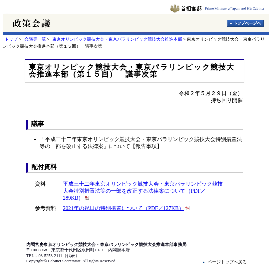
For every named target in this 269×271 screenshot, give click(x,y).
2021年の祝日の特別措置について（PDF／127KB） (123, 208)
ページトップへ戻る (227, 262)
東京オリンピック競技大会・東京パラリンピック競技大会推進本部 (117, 39)
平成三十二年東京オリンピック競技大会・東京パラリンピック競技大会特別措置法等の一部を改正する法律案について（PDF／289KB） (143, 191)
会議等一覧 (35, 39)
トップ (11, 39)
